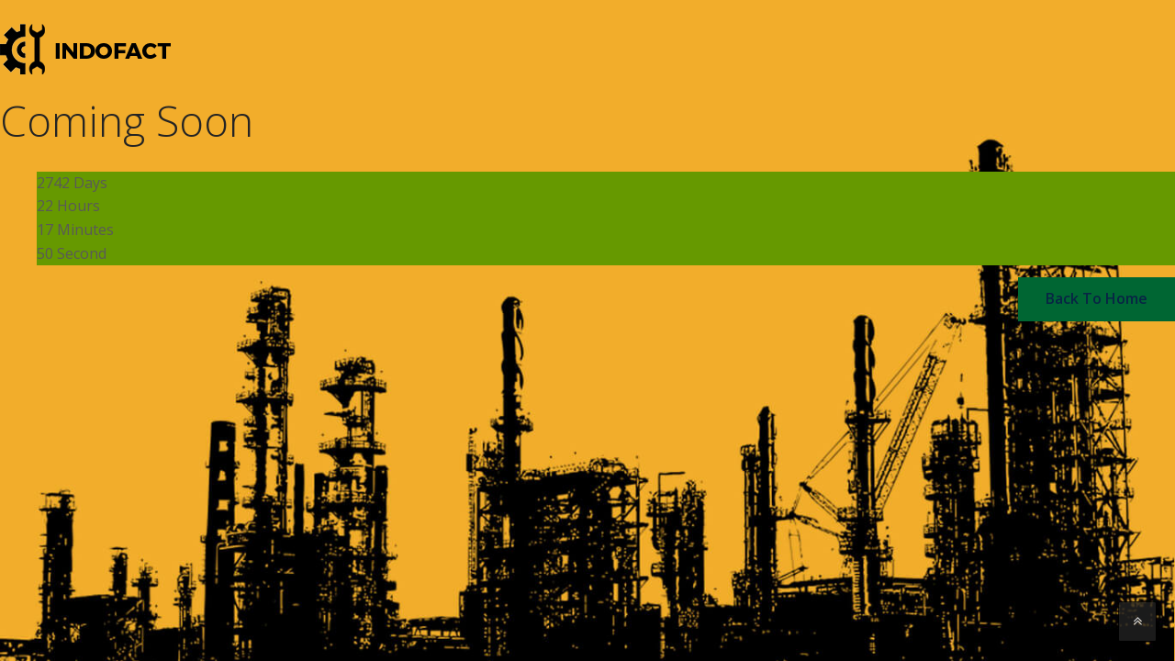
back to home (1096, 298)
